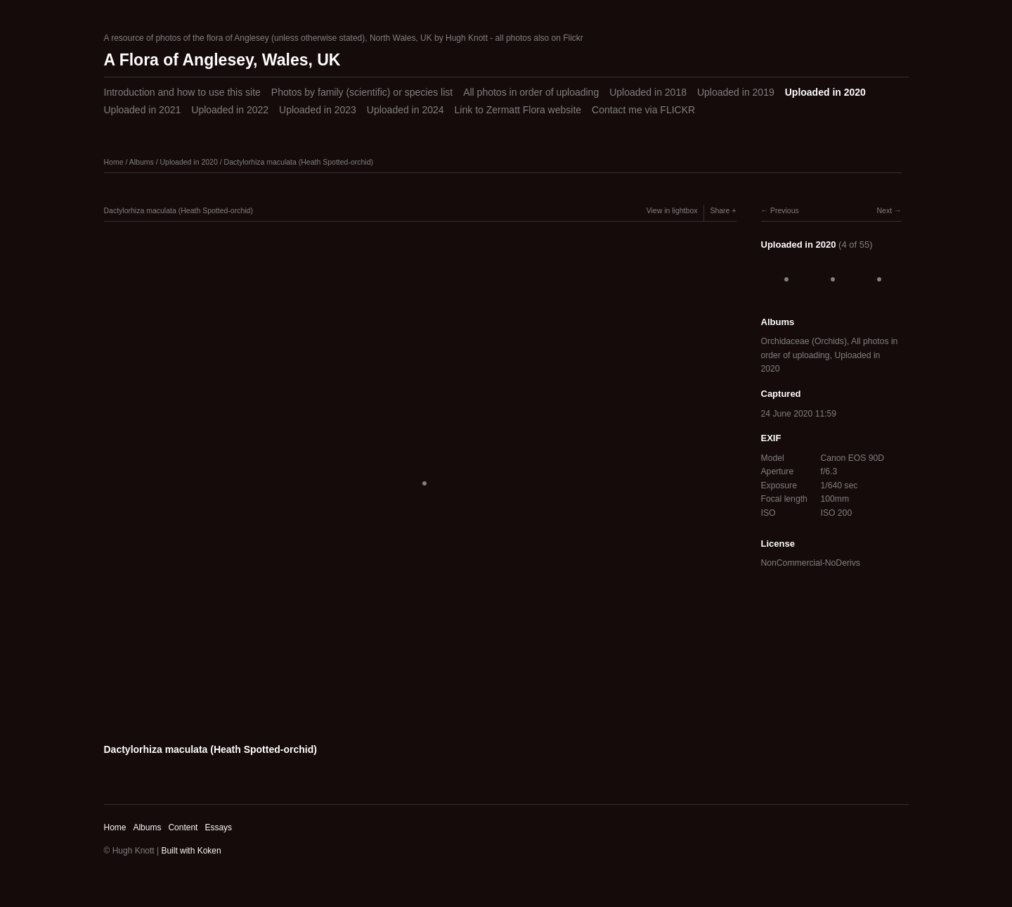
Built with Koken (191, 851)
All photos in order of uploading (531, 92)
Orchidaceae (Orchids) (804, 341)
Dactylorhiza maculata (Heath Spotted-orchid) (298, 162)
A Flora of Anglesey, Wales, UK (222, 60)
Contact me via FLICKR (643, 109)
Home (114, 162)
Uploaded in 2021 (142, 109)
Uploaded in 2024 (405, 109)
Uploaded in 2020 (825, 92)
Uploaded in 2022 (229, 109)
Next (884, 210)
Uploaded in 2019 (735, 92)
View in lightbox (672, 210)
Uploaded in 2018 (648, 92)
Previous (784, 210)
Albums (141, 162)
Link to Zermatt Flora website (518, 109)
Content (182, 827)
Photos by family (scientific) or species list (362, 92)
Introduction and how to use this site (182, 92)
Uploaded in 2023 (317, 109)
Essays (218, 827)
